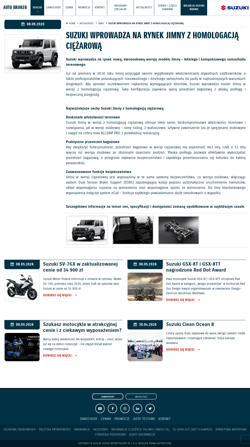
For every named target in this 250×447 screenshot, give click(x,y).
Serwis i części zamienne (167, 7)
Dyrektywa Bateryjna (231, 430)
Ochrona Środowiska (20, 430)
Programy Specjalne (120, 7)
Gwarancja (82, 430)
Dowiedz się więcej (57, 295)
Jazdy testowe (144, 419)
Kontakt (100, 7)
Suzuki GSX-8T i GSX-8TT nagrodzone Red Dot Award (196, 267)
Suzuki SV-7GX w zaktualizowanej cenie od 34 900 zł (80, 267)
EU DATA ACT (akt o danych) (192, 430)
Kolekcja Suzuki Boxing (194, 7)
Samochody (53, 7)
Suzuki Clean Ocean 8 (190, 324)
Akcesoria (100, 430)
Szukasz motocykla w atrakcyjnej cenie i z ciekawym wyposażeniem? (82, 327)
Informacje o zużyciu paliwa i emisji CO (140, 430)
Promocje (84, 7)
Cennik (69, 7)
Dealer (37, 7)
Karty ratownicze (142, 435)
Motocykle (141, 396)
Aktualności (144, 7)
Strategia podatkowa (110, 435)
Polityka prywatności (55, 430)
